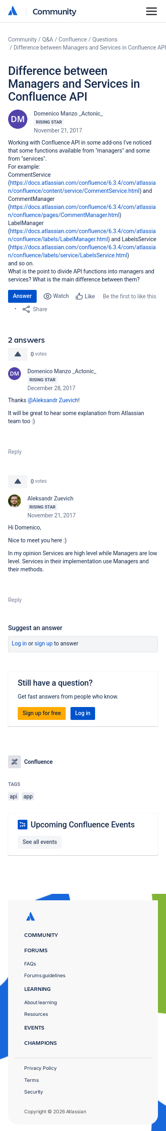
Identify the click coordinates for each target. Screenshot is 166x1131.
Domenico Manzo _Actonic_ (68, 113)
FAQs (30, 964)
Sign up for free (42, 713)
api (13, 796)
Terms (31, 1080)
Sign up (44, 643)
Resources (36, 1014)
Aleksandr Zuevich (50, 498)
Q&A (47, 39)
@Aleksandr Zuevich (53, 400)
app (28, 796)
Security (33, 1092)
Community (55, 11)
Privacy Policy (40, 1068)
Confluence (73, 39)
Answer (22, 296)
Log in (19, 643)
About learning (40, 1002)
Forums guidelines (44, 975)
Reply (15, 452)
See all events (40, 842)
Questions (104, 39)
